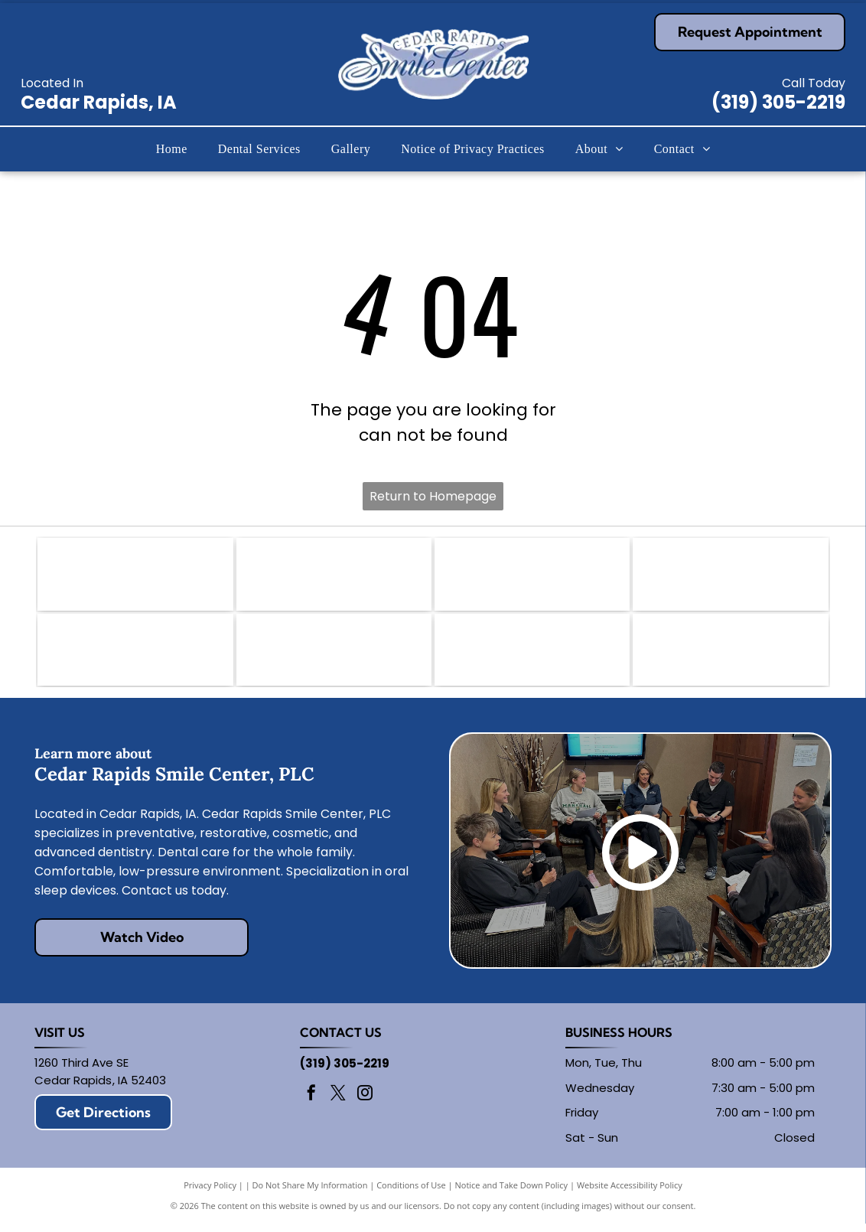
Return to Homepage (433, 496)
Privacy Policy (210, 1193)
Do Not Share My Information (310, 1193)
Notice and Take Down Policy (511, 1193)
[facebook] (311, 1103)
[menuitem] (172, 149)
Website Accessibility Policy (629, 1193)
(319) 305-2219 (778, 102)
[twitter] (338, 1103)
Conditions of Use (411, 1193)
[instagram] (364, 1103)
